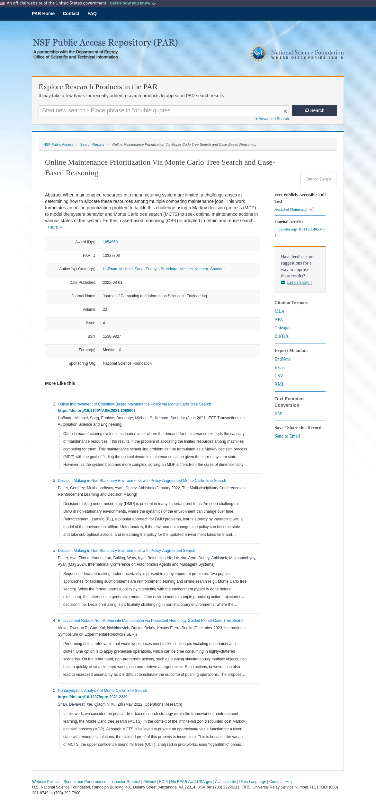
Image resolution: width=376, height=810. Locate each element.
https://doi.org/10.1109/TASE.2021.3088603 (98, 410)
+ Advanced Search (272, 119)
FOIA (163, 782)
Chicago (282, 328)
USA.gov (204, 782)
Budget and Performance (85, 782)
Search (314, 110)
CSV (278, 375)
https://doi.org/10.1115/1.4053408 (299, 232)
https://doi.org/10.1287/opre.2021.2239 (94, 697)
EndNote (282, 359)
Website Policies (46, 782)
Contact (71, 13)
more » (55, 227)
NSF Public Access (58, 144)
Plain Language (252, 782)
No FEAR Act (182, 782)
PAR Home (43, 13)
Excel (279, 367)
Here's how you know (133, 3)
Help (290, 782)
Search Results (92, 144)
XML (279, 384)
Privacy (149, 782)
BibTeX (281, 336)
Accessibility (225, 782)
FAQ (92, 13)
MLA (279, 311)
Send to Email (287, 436)
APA (278, 319)
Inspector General (125, 782)
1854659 (110, 242)
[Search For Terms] (164, 110)
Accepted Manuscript (294, 209)
